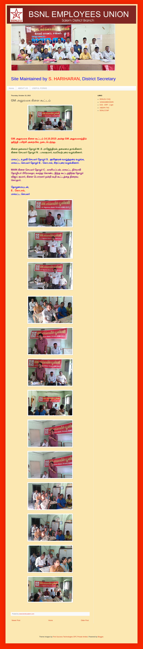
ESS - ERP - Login (106, 105)
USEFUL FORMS (39, 88)
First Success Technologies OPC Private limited (70, 637)
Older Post (85, 620)
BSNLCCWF (104, 110)
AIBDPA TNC (104, 108)
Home (11, 88)
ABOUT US (23, 88)
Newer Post (16, 620)
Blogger (100, 637)
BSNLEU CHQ (105, 99)
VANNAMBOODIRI (107, 102)
